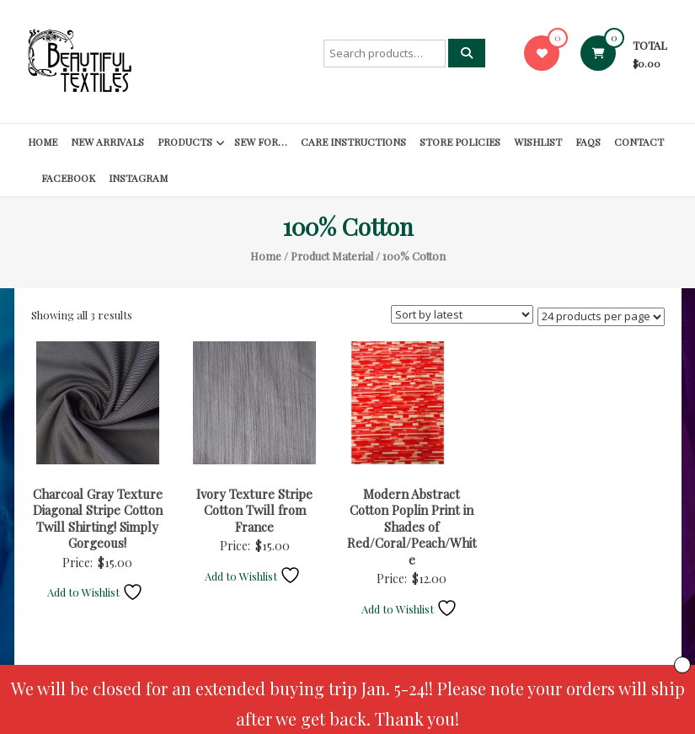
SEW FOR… (260, 141)
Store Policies (460, 141)
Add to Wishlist (95, 592)
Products (185, 141)
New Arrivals (107, 141)
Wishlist (538, 141)
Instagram (138, 178)
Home (42, 141)
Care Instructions (353, 141)
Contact (639, 141)
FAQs (588, 141)
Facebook (68, 178)
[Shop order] (462, 314)
